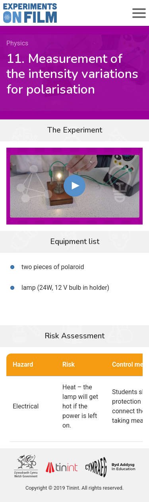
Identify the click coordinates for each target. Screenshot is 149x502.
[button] (74, 186)
